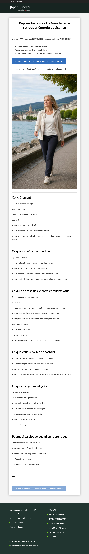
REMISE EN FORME (57, 519)
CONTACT (53, 537)
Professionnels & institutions (22, 541)
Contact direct (16, 527)
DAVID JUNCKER (56, 532)
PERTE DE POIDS (56, 514)
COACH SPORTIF (56, 523)
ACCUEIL (53, 510)
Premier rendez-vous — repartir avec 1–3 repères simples (39, 61)
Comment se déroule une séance (24, 545)
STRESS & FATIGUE (57, 528)
